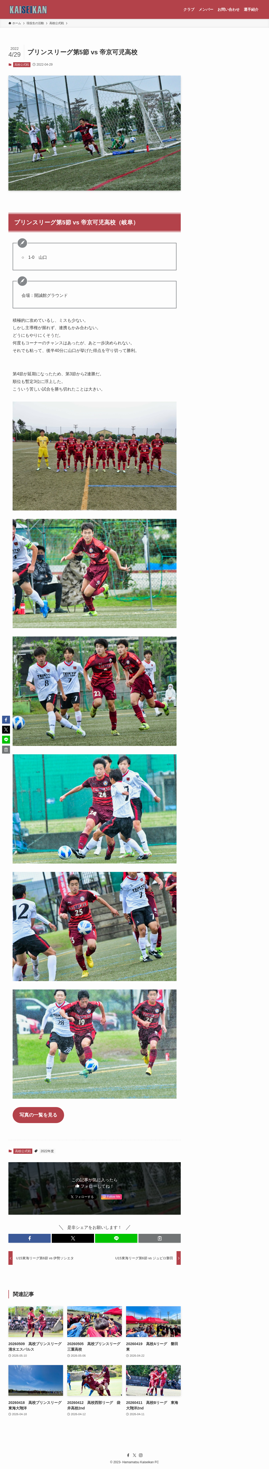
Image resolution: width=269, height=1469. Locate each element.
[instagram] (140, 1455)
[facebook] (128, 1455)
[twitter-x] (134, 1455)
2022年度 (47, 1151)
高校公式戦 (21, 64)
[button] (29, 1238)
